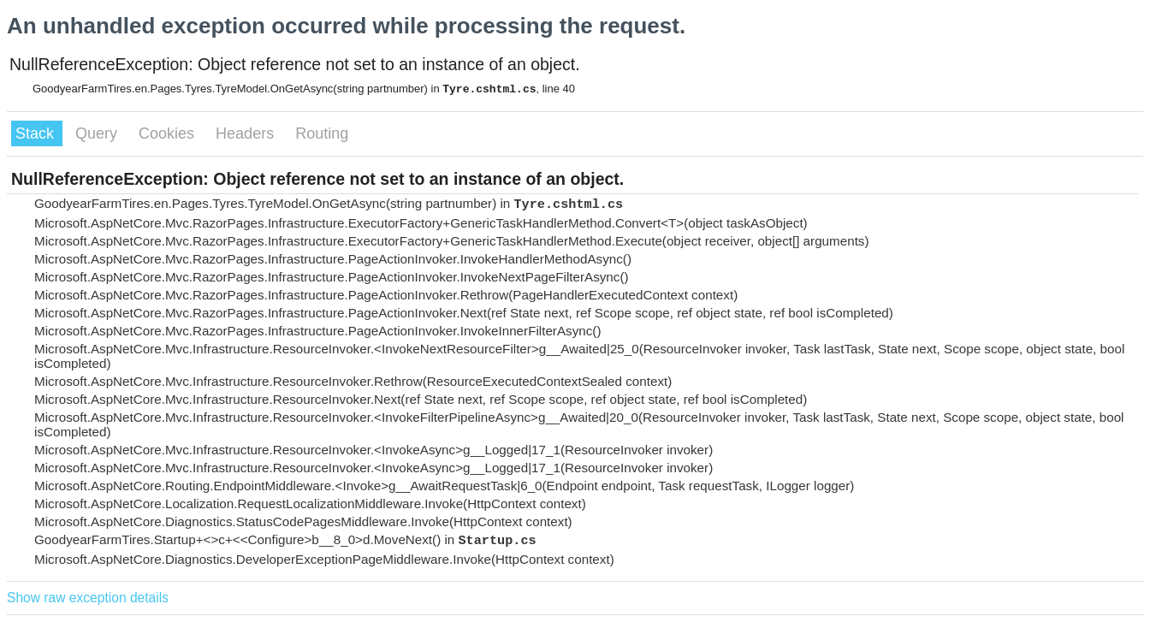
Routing (321, 133)
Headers (247, 133)
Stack (36, 133)
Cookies (169, 133)
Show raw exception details (88, 597)
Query (98, 133)
